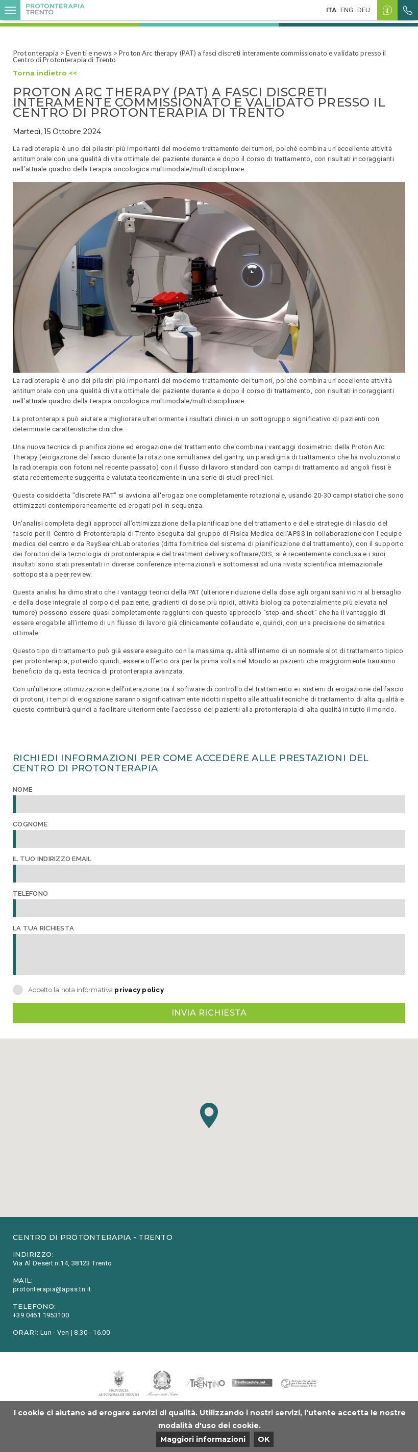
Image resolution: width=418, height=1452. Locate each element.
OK (263, 1439)
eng (346, 10)
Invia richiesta (209, 1013)
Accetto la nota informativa (96, 990)
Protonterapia (36, 52)
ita (331, 10)
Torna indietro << (45, 73)
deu (363, 10)
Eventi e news (89, 52)
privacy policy (139, 990)
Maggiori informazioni (202, 1439)
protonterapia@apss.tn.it (52, 1289)
